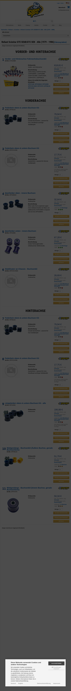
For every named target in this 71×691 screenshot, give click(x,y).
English (20, 683)
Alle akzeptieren (56, 663)
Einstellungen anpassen (56, 668)
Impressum (56, 683)
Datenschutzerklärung (44, 683)
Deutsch (13, 683)
